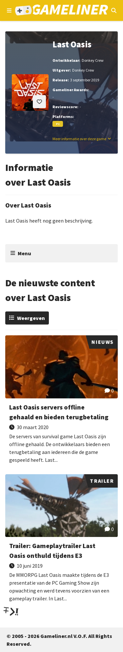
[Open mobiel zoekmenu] (113, 10)
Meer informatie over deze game (79, 138)
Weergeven (31, 318)
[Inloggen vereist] (39, 101)
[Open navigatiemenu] (9, 10)
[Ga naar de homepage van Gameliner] (61, 11)
